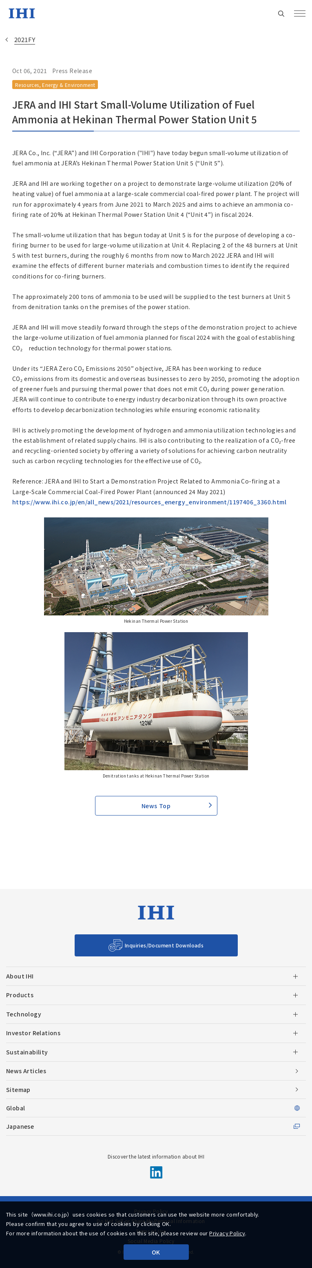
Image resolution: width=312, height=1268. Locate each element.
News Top (156, 806)
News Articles (26, 1071)
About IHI (20, 976)
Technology (23, 1014)
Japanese (20, 1126)
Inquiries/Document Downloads (164, 945)
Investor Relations (33, 1033)
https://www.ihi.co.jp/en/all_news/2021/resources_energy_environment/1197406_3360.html (149, 502)
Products (19, 995)
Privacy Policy (227, 1233)
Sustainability (27, 1052)
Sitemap (18, 1089)
